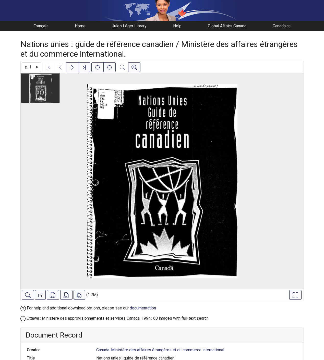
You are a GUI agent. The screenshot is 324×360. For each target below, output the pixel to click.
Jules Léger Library (129, 25)
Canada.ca (282, 25)
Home (80, 25)
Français (41, 25)
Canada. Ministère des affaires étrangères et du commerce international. (160, 349)
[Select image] (31, 67)
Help (177, 25)
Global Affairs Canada (227, 25)
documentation (143, 308)
